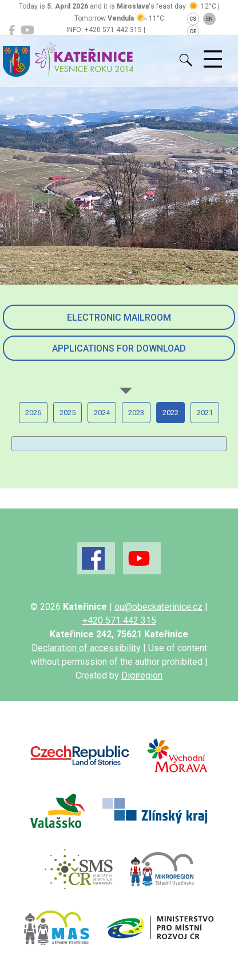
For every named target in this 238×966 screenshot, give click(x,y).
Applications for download (119, 348)
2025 (68, 412)
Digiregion (141, 675)
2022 (170, 412)
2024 (102, 412)
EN (209, 19)
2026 (33, 412)
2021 (205, 412)
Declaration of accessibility (86, 647)
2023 (136, 412)
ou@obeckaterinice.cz (158, 606)
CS (192, 19)
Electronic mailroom (119, 317)
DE (193, 31)
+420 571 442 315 (119, 620)
